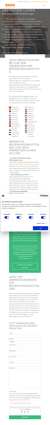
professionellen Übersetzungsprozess (25, 164)
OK (40, 228)
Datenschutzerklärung (23, 400)
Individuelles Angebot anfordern (25, 266)
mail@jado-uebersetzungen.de (38, 1)
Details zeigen (41, 223)
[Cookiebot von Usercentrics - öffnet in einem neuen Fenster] (41, 196)
